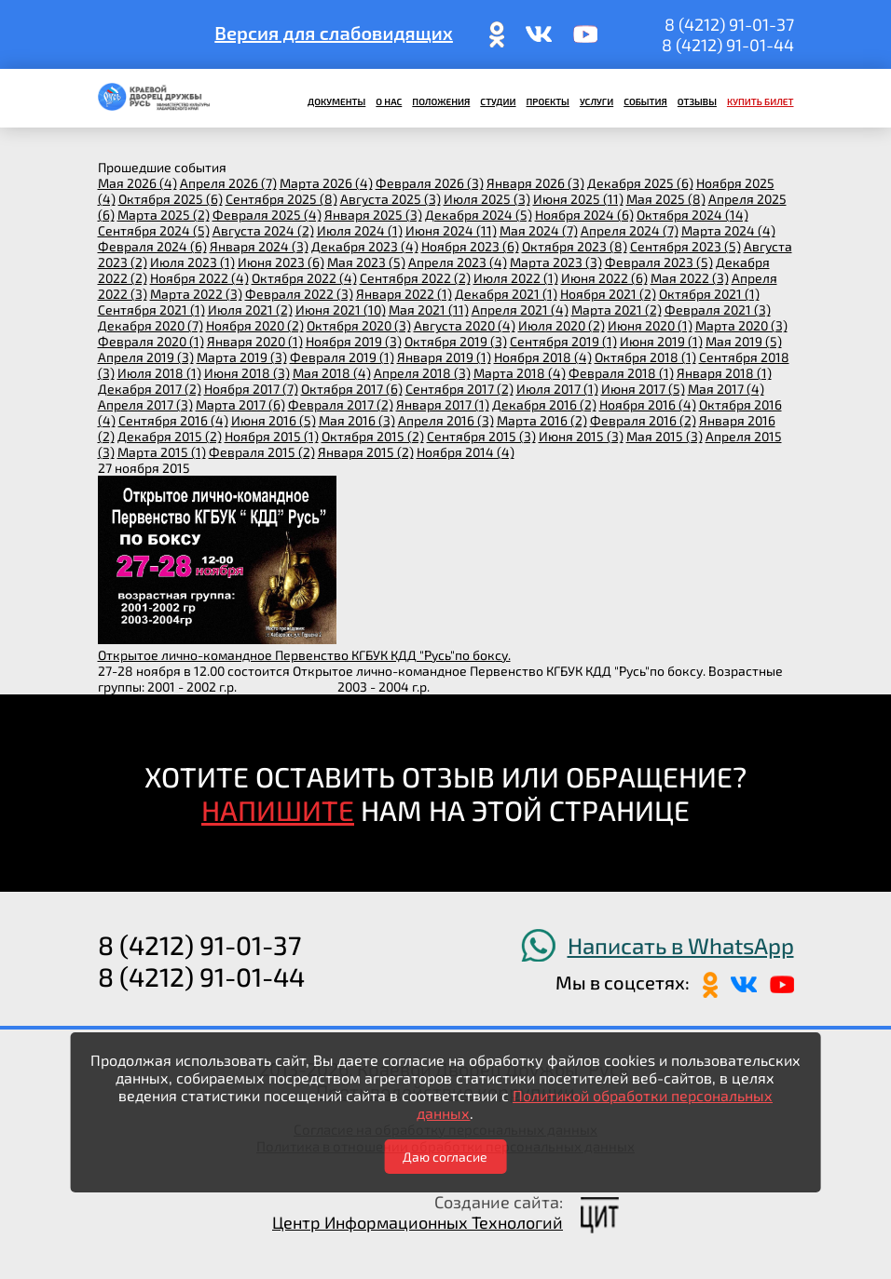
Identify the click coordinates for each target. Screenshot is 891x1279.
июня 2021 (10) (340, 309)
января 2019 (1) (444, 357)
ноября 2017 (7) (251, 389)
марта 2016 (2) (542, 420)
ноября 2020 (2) (255, 325)
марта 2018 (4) (519, 373)
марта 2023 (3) (556, 262)
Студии (497, 101)
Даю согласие (445, 1157)
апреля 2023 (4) (457, 262)
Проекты (548, 101)
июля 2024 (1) (360, 230)
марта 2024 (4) (728, 230)
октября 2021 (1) (709, 294)
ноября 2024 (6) (584, 214)
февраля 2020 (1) (151, 341)
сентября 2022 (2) (415, 278)
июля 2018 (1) (159, 373)
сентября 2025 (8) (281, 199)
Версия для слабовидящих (333, 32)
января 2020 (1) (255, 341)
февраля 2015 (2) (262, 452)
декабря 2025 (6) (640, 183)
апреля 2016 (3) (446, 420)
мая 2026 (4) (137, 183)
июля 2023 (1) (192, 262)
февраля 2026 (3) (430, 183)
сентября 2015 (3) (481, 436)
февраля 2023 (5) (659, 262)
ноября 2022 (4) (199, 278)
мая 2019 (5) (744, 341)
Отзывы (697, 101)
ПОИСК (110, 34)
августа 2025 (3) (390, 199)
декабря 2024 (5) (478, 214)
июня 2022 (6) (604, 278)
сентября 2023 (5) (685, 246)
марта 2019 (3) (242, 357)
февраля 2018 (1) (621, 373)
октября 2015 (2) (373, 436)
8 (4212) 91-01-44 (728, 44)
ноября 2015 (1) (272, 436)
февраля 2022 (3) (299, 294)
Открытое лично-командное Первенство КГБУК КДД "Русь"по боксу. (304, 655)
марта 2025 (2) (163, 214)
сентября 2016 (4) (173, 420)
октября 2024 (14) (692, 214)
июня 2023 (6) (281, 262)
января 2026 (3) (535, 183)
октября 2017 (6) (352, 389)
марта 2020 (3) (741, 325)
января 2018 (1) (724, 373)
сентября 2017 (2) (459, 389)
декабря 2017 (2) (149, 389)
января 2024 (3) (259, 246)
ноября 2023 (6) (470, 246)
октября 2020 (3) (359, 325)
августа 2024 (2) (263, 230)
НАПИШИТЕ (277, 810)
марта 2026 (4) (326, 183)
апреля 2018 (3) (422, 373)
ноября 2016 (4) (647, 404)
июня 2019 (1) (661, 341)
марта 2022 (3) (196, 294)
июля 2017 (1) (557, 389)
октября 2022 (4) (304, 278)
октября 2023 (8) (574, 246)
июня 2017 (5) (643, 389)
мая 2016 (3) (357, 420)
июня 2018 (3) (247, 373)
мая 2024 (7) (539, 230)
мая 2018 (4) (332, 373)
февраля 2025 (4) (267, 214)
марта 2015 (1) (161, 452)
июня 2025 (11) (578, 199)
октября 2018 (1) (645, 357)
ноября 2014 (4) (465, 452)
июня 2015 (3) (581, 436)
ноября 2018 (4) (543, 357)
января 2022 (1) (404, 294)
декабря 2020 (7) (150, 325)
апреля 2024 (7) (630, 230)
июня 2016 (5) (273, 420)
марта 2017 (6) (240, 404)
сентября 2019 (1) (563, 341)
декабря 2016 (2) (544, 404)
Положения (441, 101)
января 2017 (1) (442, 404)
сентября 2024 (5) (154, 230)
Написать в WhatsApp (681, 945)
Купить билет (760, 101)
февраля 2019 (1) (342, 357)
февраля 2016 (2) (643, 420)
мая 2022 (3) (690, 278)
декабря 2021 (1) (506, 294)
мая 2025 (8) (666, 199)
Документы (336, 101)
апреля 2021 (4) (520, 309)
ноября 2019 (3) (354, 341)
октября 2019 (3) (455, 341)
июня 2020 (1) (650, 325)
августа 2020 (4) (464, 325)
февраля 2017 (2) (340, 404)
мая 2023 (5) (366, 262)
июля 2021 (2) (250, 309)
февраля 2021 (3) (718, 309)
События (645, 101)
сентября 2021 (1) (151, 309)
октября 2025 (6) (170, 199)
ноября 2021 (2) (608, 294)
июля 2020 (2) (561, 325)
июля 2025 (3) (487, 199)
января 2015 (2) (366, 452)
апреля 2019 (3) (146, 357)
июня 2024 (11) (451, 230)
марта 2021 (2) (616, 309)
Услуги (596, 101)
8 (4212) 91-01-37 (729, 24)
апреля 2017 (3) (145, 404)
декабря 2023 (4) (364, 246)
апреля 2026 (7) (228, 183)
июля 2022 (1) (515, 278)
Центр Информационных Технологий (417, 1222)
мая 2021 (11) (429, 309)
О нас (389, 101)
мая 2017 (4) (726, 389)
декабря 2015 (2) (169, 436)
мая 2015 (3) (664, 436)
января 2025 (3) (373, 214)
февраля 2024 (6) (152, 246)
